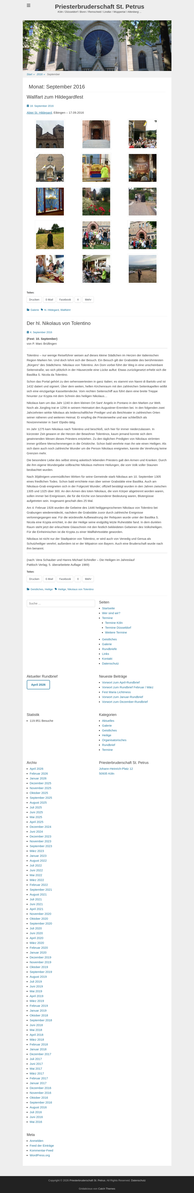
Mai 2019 (36, 991)
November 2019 (40, 962)
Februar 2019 (39, 1005)
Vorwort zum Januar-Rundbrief (122, 697)
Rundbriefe (109, 649)
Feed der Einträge (42, 1145)
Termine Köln (114, 622)
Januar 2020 (38, 952)
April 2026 (37, 768)
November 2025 (40, 788)
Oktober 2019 (39, 967)
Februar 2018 (39, 1044)
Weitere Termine (116, 632)
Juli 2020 (36, 928)
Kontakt (107, 658)
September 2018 (41, 1020)
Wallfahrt (65, 309)
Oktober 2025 (39, 793)
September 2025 (41, 797)
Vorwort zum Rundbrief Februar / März (128, 687)
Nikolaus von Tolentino (80, 589)
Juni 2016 (36, 1117)
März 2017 (37, 1073)
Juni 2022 (36, 870)
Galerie (35, 309)
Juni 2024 (36, 831)
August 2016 (38, 1107)
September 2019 (41, 972)
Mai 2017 (36, 1068)
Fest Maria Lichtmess (116, 692)
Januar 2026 (38, 778)
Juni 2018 (36, 1025)
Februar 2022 (39, 884)
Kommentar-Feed (41, 1150)
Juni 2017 (36, 1063)
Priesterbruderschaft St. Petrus (99, 6)
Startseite (108, 608)
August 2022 (38, 860)
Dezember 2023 (40, 836)
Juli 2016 (36, 1112)
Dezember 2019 (40, 957)
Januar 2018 (38, 1049)
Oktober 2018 (39, 1015)
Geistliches (37, 589)
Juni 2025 (36, 812)
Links (105, 653)
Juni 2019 (36, 986)
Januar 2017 (38, 1083)
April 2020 (37, 938)
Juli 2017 (36, 1059)
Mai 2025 (36, 817)
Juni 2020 (36, 933)
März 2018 (37, 1039)
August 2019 (38, 976)
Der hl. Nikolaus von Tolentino (59, 323)
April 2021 (37, 909)
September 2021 (41, 889)
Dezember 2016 (40, 1088)
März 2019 (37, 1001)
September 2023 (41, 846)
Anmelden (37, 1140)
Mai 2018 (36, 1030)
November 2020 (40, 913)
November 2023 (40, 841)
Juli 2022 (36, 865)
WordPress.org (40, 1155)
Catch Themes (106, 1188)
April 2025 (37, 822)
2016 (41, 74)
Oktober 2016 (39, 1097)
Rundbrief (108, 745)
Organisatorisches (114, 740)
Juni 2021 (36, 904)
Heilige (49, 589)
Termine (107, 618)
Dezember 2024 (40, 826)
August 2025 (38, 802)
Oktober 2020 (39, 918)
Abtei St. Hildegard (39, 112)
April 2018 (37, 1034)
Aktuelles (108, 720)
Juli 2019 (36, 981)
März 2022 (37, 880)
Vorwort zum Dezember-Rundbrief (125, 701)
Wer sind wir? (111, 613)
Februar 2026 (39, 773)
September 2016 (41, 1102)
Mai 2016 (36, 1121)
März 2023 (37, 851)
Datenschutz (110, 663)
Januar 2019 (38, 1010)
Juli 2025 (36, 807)
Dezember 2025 (40, 783)
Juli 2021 (36, 899)
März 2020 (37, 942)
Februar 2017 (39, 1078)
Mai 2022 (36, 875)
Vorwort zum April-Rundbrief (121, 682)
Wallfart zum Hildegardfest (55, 97)
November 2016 (40, 1092)
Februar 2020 (39, 947)
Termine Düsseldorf (118, 627)
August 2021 (38, 894)
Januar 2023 (38, 855)
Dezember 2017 (40, 1054)
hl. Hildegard (51, 309)
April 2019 (37, 996)
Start (31, 74)
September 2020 (41, 923)
